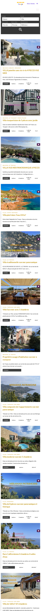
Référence (24, 22)
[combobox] (11, 19)
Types (4, 16)
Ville (22, 16)
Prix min (5, 22)
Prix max (14, 22)
